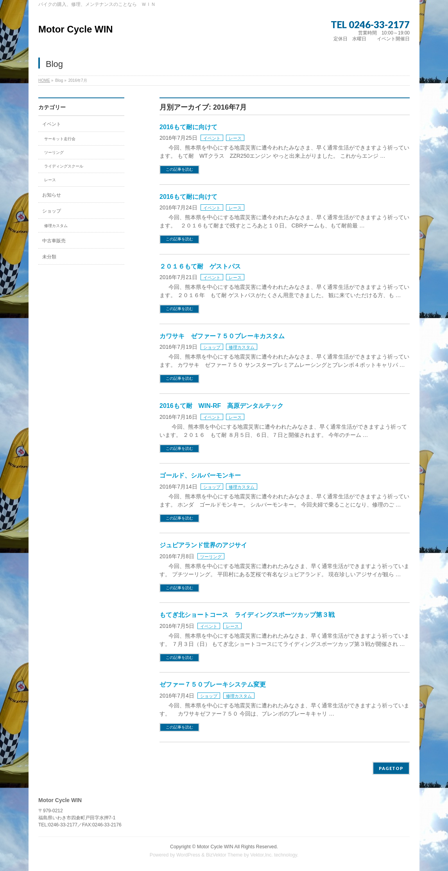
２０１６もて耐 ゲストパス (200, 266)
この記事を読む (179, 169)
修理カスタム (241, 347)
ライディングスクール (63, 166)
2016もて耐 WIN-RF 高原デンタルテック (221, 405)
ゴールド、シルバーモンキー (200, 475)
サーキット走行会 (59, 139)
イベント (211, 138)
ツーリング (211, 556)
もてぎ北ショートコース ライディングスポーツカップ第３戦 (247, 614)
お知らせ (51, 195)
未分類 (49, 257)
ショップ (211, 347)
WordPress (188, 855)
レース (235, 138)
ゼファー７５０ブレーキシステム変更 (212, 684)
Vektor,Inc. (261, 855)
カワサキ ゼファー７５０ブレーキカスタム (222, 336)
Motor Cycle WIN (75, 29)
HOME (44, 80)
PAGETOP (391, 768)
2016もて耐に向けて (188, 127)
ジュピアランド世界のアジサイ (203, 545)
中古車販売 (54, 240)
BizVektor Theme (224, 855)
